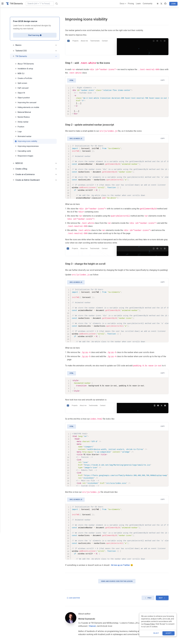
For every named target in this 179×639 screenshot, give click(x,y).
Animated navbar (23, 136)
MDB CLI (19, 73)
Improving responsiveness (27, 146)
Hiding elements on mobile (27, 107)
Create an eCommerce (35, 174)
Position (19, 127)
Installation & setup (24, 69)
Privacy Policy (149, 624)
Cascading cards (23, 151)
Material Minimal (23, 112)
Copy (163, 79)
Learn (138, 3)
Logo (18, 132)
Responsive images (24, 156)
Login (173, 4)
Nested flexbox (22, 117)
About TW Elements (24, 64)
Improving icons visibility (26, 141)
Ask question (73, 596)
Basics (35, 45)
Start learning (35, 35)
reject (156, 633)
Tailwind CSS (35, 51)
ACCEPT (168, 633)
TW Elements (14, 3)
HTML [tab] (71, 80)
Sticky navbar (21, 122)
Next (162, 596)
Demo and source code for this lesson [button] (117, 579)
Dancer (92, 624)
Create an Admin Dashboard (35, 180)
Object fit (20, 93)
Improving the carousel (25, 102)
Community (147, 3)
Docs (122, 3)
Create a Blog (35, 169)
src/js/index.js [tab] (76, 137)
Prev (148, 596)
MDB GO (35, 163)
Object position (22, 98)
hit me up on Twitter (120, 563)
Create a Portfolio (23, 78)
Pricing (131, 3)
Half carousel (21, 88)
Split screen (21, 83)
